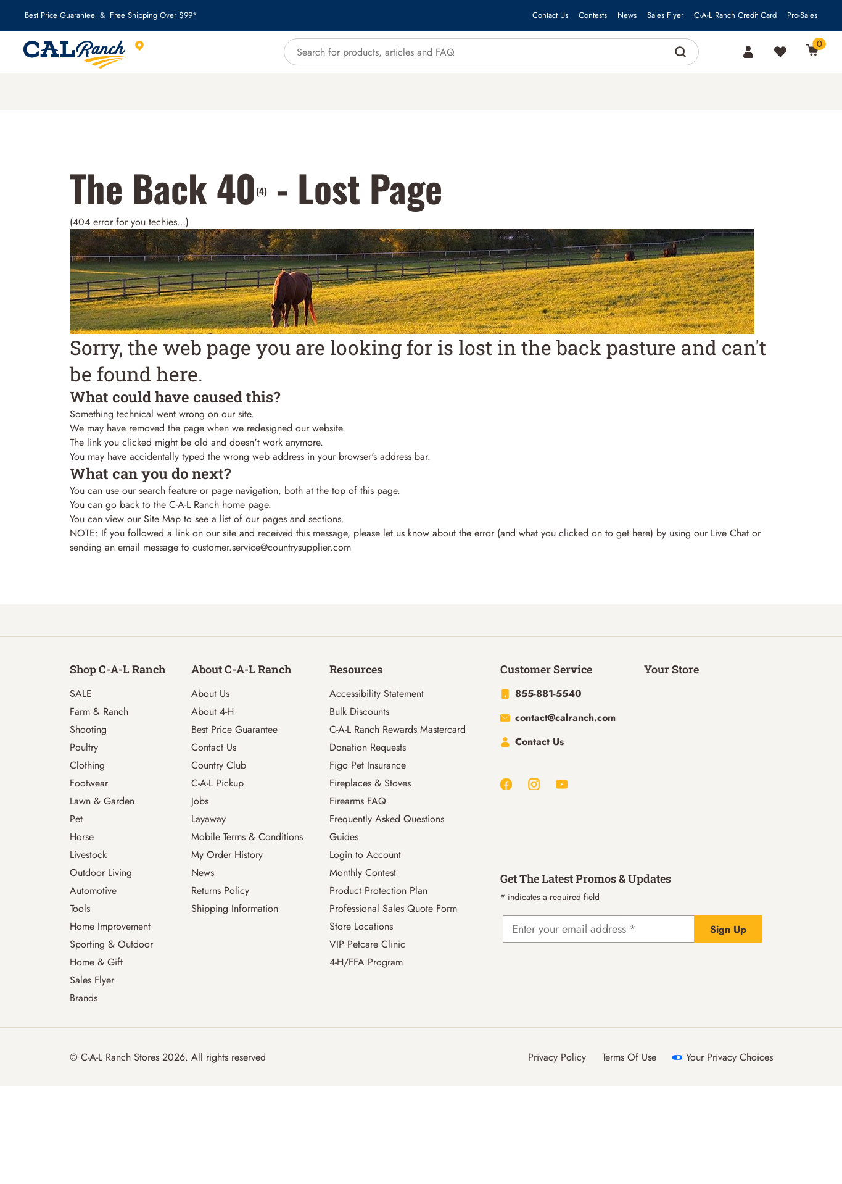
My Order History (227, 855)
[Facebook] (506, 784)
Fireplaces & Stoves (370, 783)
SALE (81, 693)
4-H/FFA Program (366, 962)
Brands (83, 998)
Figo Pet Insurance (367, 765)
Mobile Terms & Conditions (247, 837)
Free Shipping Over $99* (153, 15)
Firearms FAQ (357, 801)
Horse (82, 837)
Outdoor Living (101, 872)
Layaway (208, 819)
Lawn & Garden (102, 801)
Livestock (88, 855)
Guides (343, 837)
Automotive (93, 890)
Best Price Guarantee (60, 15)
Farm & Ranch (99, 711)
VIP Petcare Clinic (367, 944)
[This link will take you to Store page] (196, 52)
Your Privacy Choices (722, 1057)
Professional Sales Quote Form (393, 908)
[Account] (748, 52)
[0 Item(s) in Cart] (812, 50)
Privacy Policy (557, 1057)
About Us (210, 693)
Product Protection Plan (378, 890)
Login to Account (365, 855)
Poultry (84, 747)
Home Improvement (110, 926)
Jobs (199, 801)
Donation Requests (367, 747)
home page (245, 505)
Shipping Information (234, 908)
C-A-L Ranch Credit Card (735, 15)
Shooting (88, 729)
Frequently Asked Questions (386, 819)
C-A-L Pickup (217, 783)
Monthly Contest (362, 872)
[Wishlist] (780, 52)
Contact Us (550, 15)
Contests (593, 15)
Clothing (87, 765)
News (627, 15)
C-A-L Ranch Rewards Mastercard (397, 729)
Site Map (162, 519)
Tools (80, 908)
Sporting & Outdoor (111, 944)
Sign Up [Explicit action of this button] (728, 929)
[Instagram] (534, 784)
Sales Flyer (665, 15)
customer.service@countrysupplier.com (271, 547)
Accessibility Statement (376, 693)
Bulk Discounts (359, 711)
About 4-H (212, 711)
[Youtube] (562, 784)
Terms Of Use (629, 1057)
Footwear (89, 783)
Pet (76, 819)
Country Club (218, 765)
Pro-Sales (802, 15)
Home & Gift (96, 962)
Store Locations (361, 926)
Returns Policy (220, 890)
